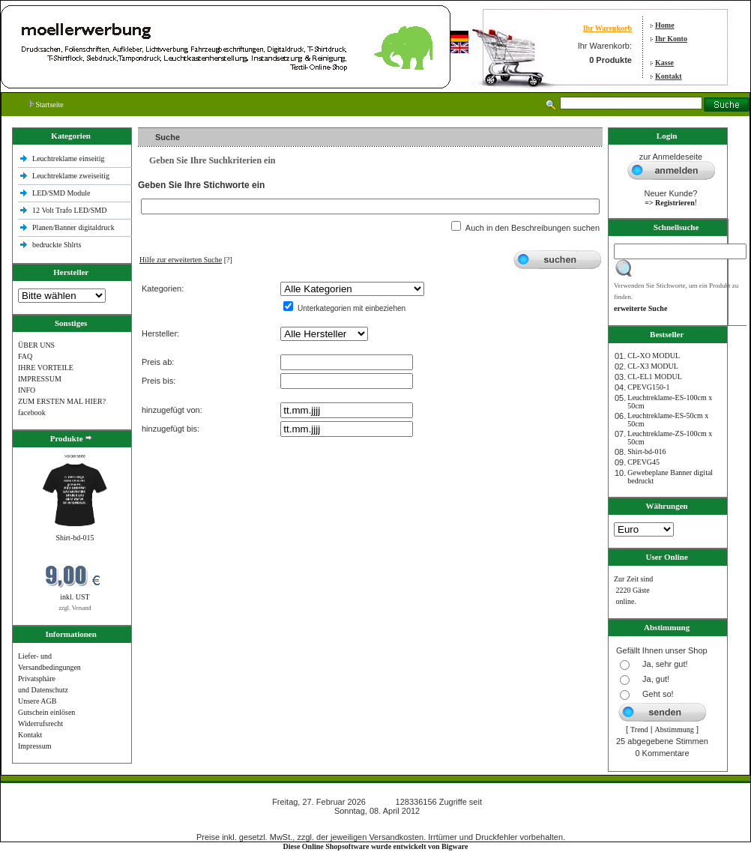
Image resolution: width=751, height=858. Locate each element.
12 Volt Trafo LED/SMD (69, 210)
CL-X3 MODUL (652, 366)
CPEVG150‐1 (648, 387)
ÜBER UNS (36, 345)
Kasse (664, 62)
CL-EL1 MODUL (654, 376)
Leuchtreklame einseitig (69, 158)
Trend (639, 729)
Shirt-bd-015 (74, 538)
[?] (185, 260)
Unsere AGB (37, 701)
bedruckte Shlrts (56, 245)
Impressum (34, 746)
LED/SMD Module (61, 193)
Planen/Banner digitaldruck (73, 227)
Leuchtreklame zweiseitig (72, 176)
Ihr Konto (671, 38)
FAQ (25, 356)
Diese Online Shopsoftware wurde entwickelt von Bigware (375, 846)
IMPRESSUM (39, 379)
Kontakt (668, 76)
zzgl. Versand (75, 608)
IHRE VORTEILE (45, 367)
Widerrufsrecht (40, 723)
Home (665, 25)
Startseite (47, 104)
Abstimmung (674, 729)
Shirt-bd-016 (646, 451)
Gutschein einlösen (46, 712)
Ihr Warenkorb (607, 28)
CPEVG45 (643, 462)
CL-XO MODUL (653, 355)
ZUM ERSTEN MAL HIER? (62, 401)
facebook (32, 412)
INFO (26, 390)
